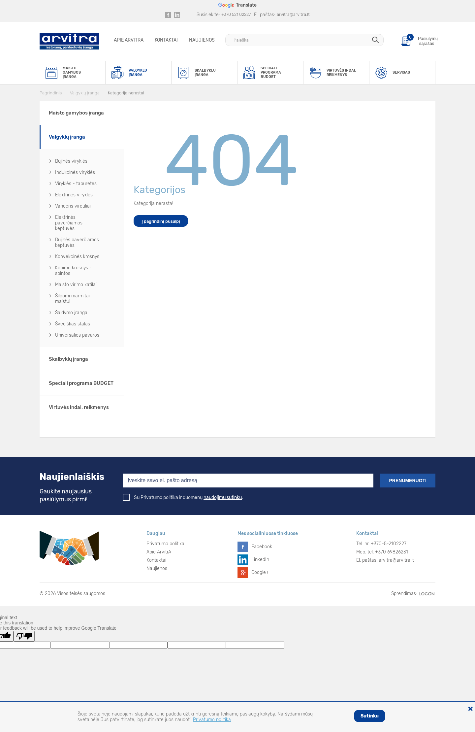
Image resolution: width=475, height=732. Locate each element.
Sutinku (370, 716)
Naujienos (202, 40)
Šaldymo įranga (71, 313)
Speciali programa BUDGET (81, 383)
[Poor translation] (24, 636)
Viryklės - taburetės (76, 183)
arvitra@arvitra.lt (293, 14)
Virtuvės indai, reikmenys (79, 407)
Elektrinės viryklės (74, 195)
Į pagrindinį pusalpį (161, 221)
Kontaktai (166, 40)
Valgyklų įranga (85, 93)
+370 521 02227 (236, 14)
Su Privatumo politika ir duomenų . (183, 497)
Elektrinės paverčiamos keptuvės (68, 223)
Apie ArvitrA (128, 40)
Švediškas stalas (72, 324)
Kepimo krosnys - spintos (73, 270)
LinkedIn (260, 559)
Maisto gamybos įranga (76, 113)
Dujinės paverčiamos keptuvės (77, 242)
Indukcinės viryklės (75, 172)
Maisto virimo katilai (76, 284)
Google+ (260, 572)
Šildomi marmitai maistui (72, 298)
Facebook (261, 546)
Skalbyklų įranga (68, 359)
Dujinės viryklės (71, 161)
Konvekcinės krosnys (77, 256)
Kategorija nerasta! (126, 93)
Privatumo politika (165, 544)
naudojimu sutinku (223, 497)
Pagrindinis (51, 93)
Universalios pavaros (77, 335)
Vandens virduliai (73, 206)
